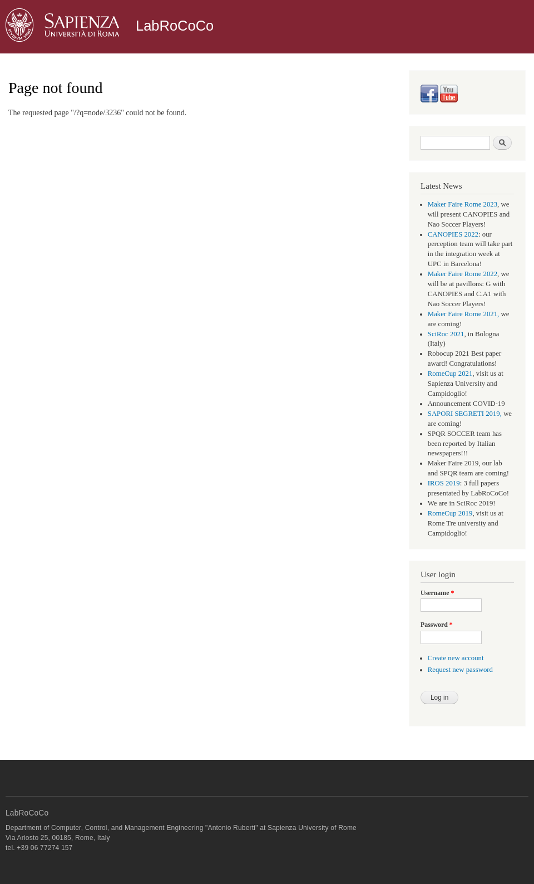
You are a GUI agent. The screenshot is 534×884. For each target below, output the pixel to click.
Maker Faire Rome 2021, (464, 314)
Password (437, 624)
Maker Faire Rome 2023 (462, 204)
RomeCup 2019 (450, 513)
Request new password (460, 670)
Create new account (456, 658)
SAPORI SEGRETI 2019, (465, 414)
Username (437, 593)
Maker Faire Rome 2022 (462, 274)
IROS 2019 (444, 483)
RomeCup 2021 (450, 373)
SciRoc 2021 (446, 334)
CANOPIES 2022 (453, 234)
